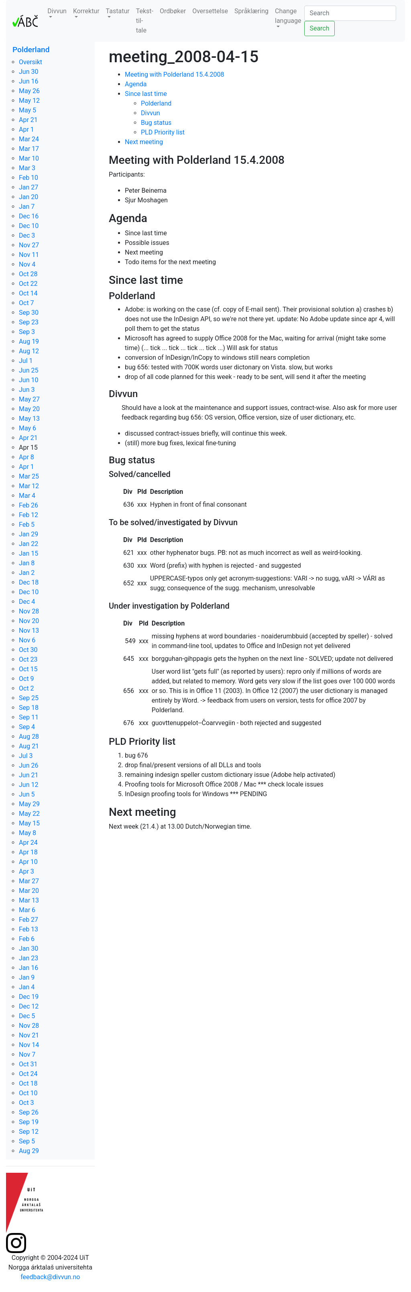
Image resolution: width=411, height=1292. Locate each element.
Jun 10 (28, 380)
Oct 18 (28, 1083)
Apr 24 (28, 842)
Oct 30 (28, 650)
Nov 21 (29, 1035)
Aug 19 (29, 341)
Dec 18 (29, 582)
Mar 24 (29, 139)
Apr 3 (26, 871)
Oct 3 (26, 1103)
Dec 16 (29, 216)
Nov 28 (29, 611)
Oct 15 (28, 669)
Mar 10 (29, 158)
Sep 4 (27, 727)
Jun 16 (28, 81)
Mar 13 (29, 900)
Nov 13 (29, 630)
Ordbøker (173, 11)
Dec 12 (29, 1006)
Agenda (135, 84)
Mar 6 (27, 910)
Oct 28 (28, 274)
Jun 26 (28, 765)
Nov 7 (27, 1054)
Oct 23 (28, 659)
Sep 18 (29, 707)
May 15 (29, 823)
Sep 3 (27, 332)
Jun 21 (28, 775)
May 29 (29, 804)
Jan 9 (27, 977)
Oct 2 (26, 688)
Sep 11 (29, 717)
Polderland (31, 49)
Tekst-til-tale (144, 20)
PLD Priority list (163, 132)
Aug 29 (29, 1151)
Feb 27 (28, 919)
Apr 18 (28, 852)
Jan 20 (28, 197)
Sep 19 (29, 1122)
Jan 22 (28, 544)
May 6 (27, 428)
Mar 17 (29, 149)
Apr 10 (28, 862)
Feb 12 (28, 515)
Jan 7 (27, 206)
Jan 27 (28, 187)
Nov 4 (27, 264)
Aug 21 (29, 746)
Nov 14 (29, 1045)
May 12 (29, 100)
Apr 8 (26, 457)
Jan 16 (28, 968)
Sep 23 (29, 322)
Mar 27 (29, 881)
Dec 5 (27, 1016)
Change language (288, 15)
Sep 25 (29, 698)
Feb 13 (28, 929)
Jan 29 (28, 534)
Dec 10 (29, 226)
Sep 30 (29, 312)
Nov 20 (29, 621)
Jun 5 (27, 794)
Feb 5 (27, 524)
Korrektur (86, 11)
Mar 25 (29, 476)
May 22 (29, 813)
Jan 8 (27, 563)
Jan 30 (28, 948)
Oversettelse (210, 11)
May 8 (27, 833)
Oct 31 (28, 1064)
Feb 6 (27, 939)
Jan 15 (28, 553)
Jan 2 (27, 573)
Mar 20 (29, 891)
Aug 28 (29, 736)
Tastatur (118, 11)
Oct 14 (28, 293)
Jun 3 (27, 389)
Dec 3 (27, 235)
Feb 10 (28, 177)
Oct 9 (26, 679)
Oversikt (30, 62)
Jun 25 (28, 370)
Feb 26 (28, 505)
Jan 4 (27, 987)
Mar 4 (27, 495)
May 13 (29, 418)
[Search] (350, 13)
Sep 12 (29, 1131)
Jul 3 (26, 756)
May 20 (29, 409)
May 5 (27, 110)
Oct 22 (28, 283)
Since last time (146, 94)
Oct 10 (28, 1093)
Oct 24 (28, 1074)
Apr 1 (26, 129)
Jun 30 (28, 71)
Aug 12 (29, 351)
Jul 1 (26, 361)
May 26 (29, 91)
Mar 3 (27, 168)
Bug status (156, 122)
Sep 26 (29, 1112)
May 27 (29, 399)
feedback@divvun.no (50, 1277)
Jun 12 (28, 785)
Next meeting (144, 142)
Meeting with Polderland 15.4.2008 (174, 74)
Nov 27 (29, 245)
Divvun (57, 11)
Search (319, 28)
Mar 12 (29, 486)
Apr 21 (28, 120)
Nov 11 (29, 255)
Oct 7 (26, 303)
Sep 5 (27, 1141)
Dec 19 (29, 997)
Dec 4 (27, 601)
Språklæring (251, 11)
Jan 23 (28, 958)
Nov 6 (27, 640)
